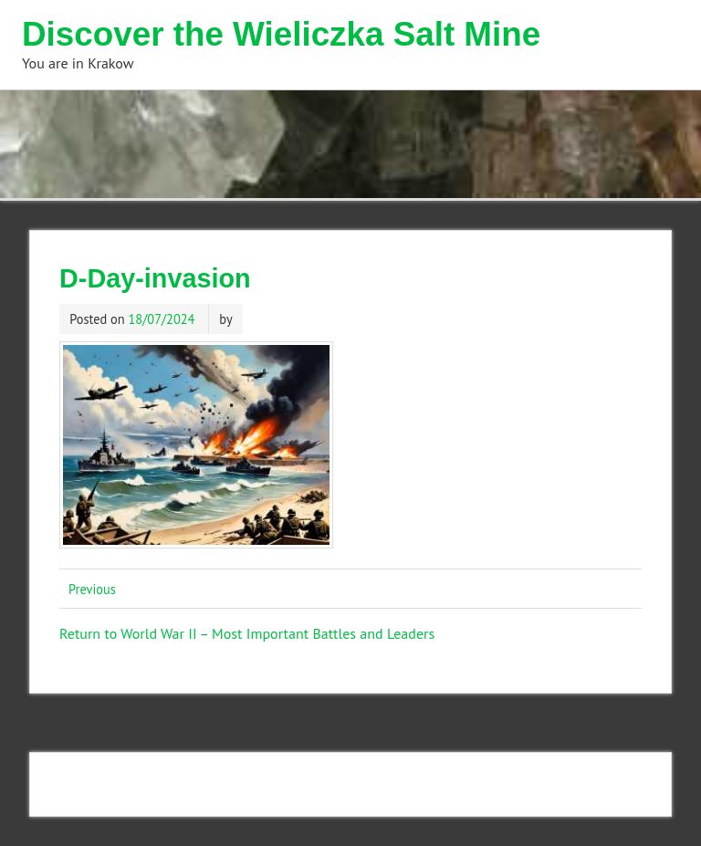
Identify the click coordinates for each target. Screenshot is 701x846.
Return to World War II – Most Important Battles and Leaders (246, 633)
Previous (92, 589)
